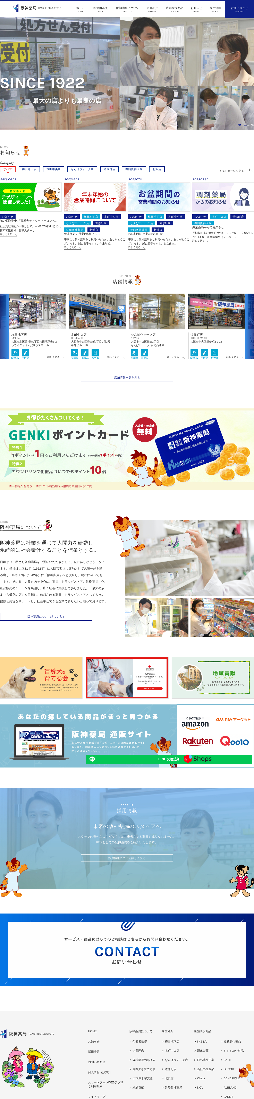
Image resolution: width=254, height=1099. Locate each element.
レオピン (203, 1048)
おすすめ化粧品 (234, 1057)
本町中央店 (53, 169)
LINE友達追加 (112, 766)
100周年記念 (100, 10)
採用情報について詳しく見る (127, 866)
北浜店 (157, 169)
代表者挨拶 (140, 1048)
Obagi (201, 1085)
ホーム (80, 10)
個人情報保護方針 (99, 1078)
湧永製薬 (203, 1057)
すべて (7, 169)
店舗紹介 (152, 10)
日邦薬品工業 (205, 1066)
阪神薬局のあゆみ (144, 1066)
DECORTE (231, 1075)
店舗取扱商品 (174, 10)
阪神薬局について (127, 10)
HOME (92, 1037)
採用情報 (215, 10)
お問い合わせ (239, 9)
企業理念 (138, 1057)
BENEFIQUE (232, 1085)
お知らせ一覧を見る (232, 170)
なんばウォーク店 (82, 169)
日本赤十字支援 (143, 1085)
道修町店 (109, 169)
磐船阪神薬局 (134, 169)
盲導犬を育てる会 (144, 1075)
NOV (200, 1094)
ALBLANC (230, 1094)
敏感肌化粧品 (232, 1048)
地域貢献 (138, 1094)
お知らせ (196, 10)
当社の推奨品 (205, 1075)
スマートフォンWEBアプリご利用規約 (105, 1091)
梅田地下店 (29, 169)
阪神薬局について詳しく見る (46, 624)
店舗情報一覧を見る (127, 385)
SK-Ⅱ (227, 1066)
